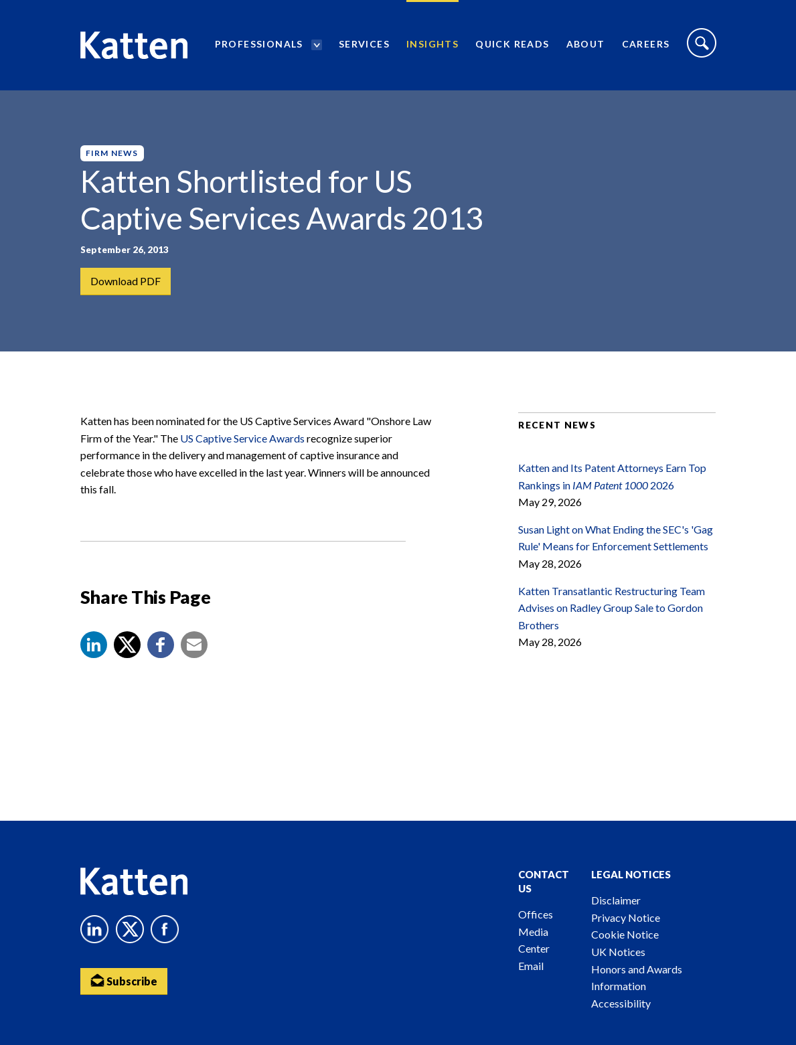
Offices (535, 914)
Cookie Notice (625, 934)
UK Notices (618, 951)
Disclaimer (616, 900)
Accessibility (621, 1003)
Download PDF (125, 280)
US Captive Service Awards (242, 438)
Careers (646, 44)
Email (531, 965)
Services (364, 44)
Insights (432, 44)
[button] (93, 644)
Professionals (259, 44)
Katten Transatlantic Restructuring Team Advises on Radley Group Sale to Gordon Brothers (611, 607)
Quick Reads (512, 44)
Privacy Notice (625, 917)
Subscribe (123, 980)
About (585, 44)
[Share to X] (127, 644)
